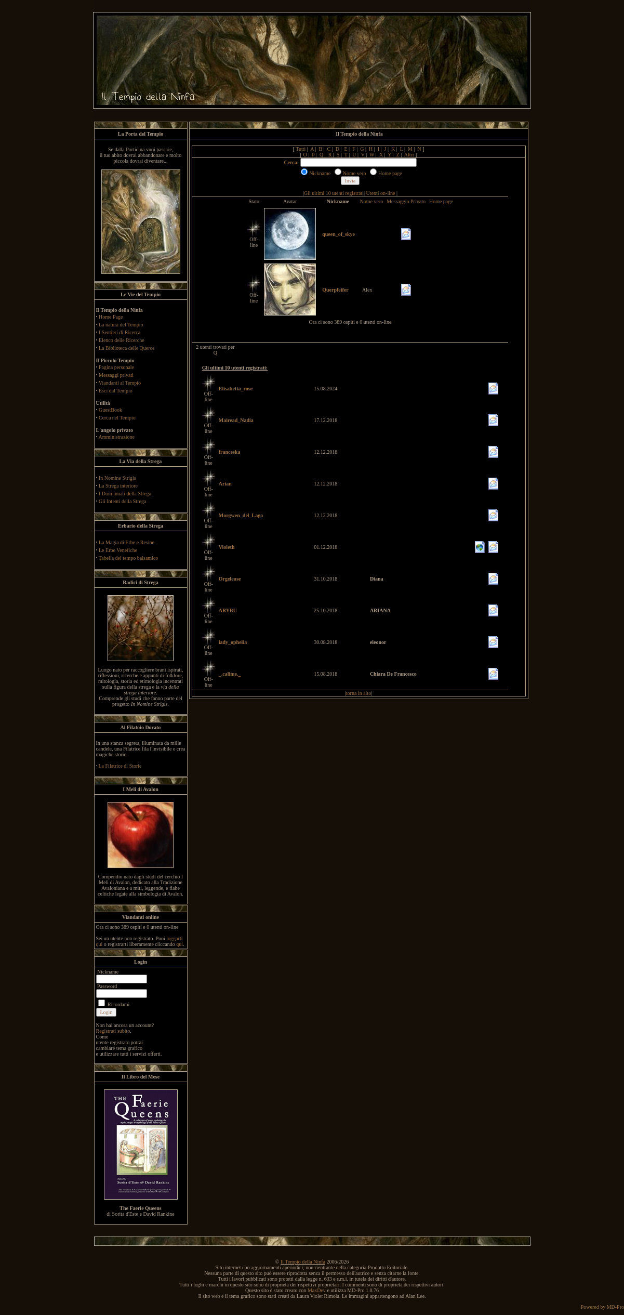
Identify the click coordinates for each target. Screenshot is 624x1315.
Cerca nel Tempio (117, 417)
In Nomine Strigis (117, 478)
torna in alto (358, 693)
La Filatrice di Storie (120, 766)
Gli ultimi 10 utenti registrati (334, 193)
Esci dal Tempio (115, 390)
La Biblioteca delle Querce (126, 348)
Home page (441, 201)
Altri (409, 154)
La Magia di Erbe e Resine (126, 542)
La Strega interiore (118, 486)
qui (179, 944)
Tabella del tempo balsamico (128, 558)
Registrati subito (113, 1031)
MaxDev (317, 1290)
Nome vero (371, 201)
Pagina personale (116, 367)
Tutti (301, 149)
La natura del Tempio (121, 324)
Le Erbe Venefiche (118, 550)
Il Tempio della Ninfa (303, 1262)
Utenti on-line (380, 193)
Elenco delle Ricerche (121, 340)
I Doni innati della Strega (125, 493)
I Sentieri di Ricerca (119, 332)
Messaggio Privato (406, 201)
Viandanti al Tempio (120, 383)
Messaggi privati (116, 375)
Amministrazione (116, 437)
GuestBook (110, 410)
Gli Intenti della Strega (122, 501)
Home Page (111, 317)
